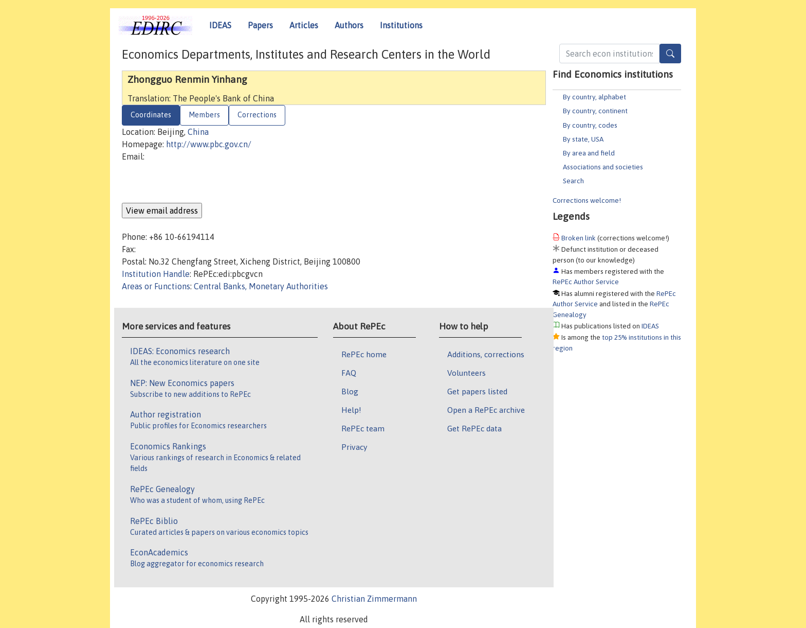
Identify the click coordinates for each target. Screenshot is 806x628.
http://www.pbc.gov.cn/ (208, 144)
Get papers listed (477, 391)
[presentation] (200, 183)
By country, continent (595, 111)
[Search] (670, 53)
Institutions (401, 25)
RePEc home (364, 354)
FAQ (348, 372)
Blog (349, 391)
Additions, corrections (485, 354)
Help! (351, 409)
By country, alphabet (594, 97)
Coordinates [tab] (151, 115)
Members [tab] (204, 115)
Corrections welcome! (587, 200)
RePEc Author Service (586, 281)
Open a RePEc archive (486, 409)
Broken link (578, 238)
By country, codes (590, 125)
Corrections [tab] (257, 115)
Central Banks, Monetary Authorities (261, 286)
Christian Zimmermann (374, 598)
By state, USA (583, 139)
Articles (303, 25)
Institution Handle (156, 273)
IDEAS (220, 25)
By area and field (589, 153)
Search (573, 181)
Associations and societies (603, 167)
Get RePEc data (474, 428)
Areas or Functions (156, 286)
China (198, 131)
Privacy (354, 446)
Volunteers (466, 372)
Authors (349, 25)
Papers (260, 25)
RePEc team (362, 428)
